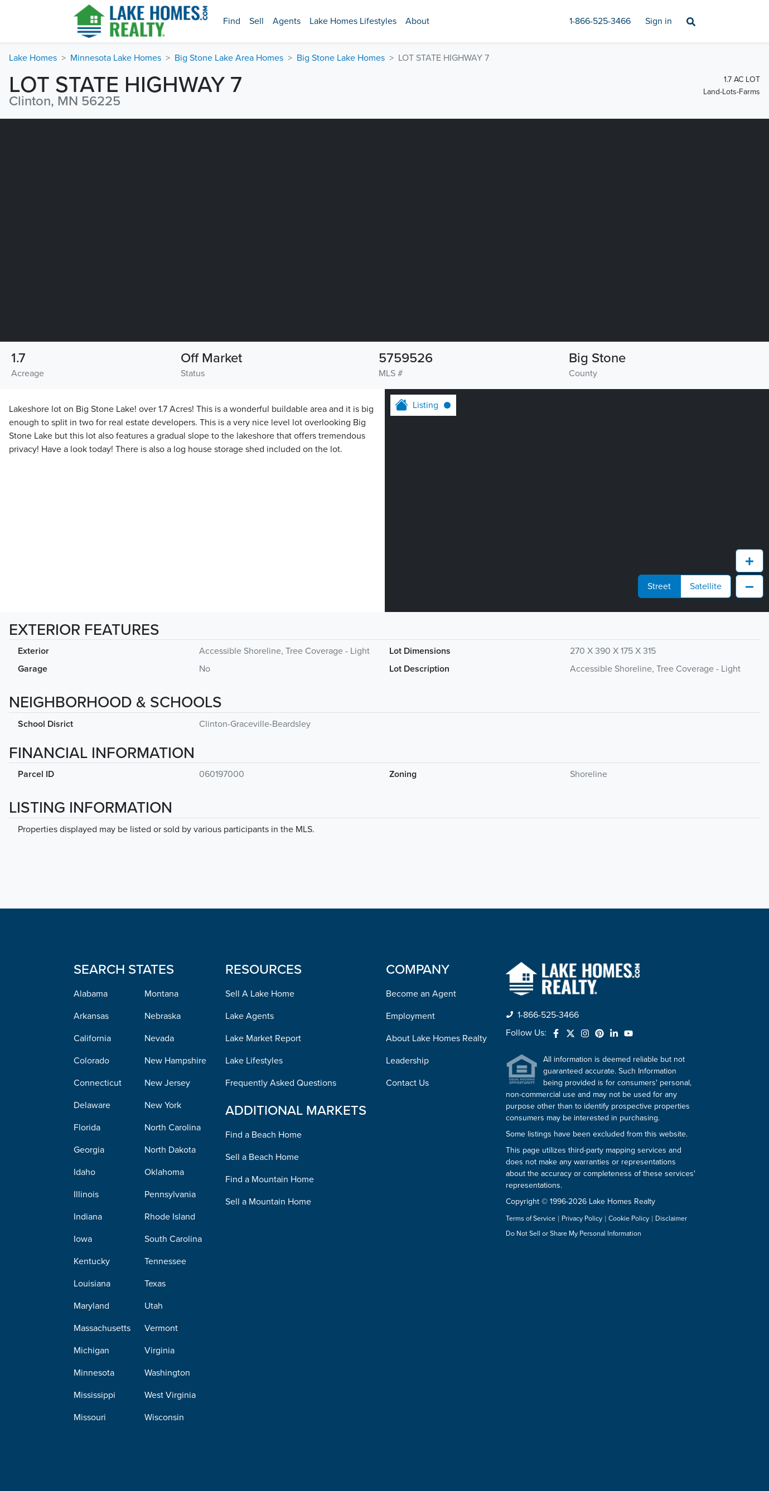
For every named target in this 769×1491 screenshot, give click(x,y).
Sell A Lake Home (259, 993)
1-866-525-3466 (600, 21)
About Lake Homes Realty (436, 1038)
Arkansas (91, 1016)
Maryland (91, 1306)
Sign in (658, 21)
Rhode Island (169, 1216)
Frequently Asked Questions (280, 1083)
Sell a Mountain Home (268, 1201)
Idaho (84, 1172)
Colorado (91, 1060)
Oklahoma (164, 1172)
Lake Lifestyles (254, 1060)
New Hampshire (175, 1060)
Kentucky (92, 1261)
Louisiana (92, 1283)
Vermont (161, 1328)
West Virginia (170, 1395)
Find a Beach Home (263, 1134)
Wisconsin (164, 1417)
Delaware (92, 1105)
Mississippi (94, 1395)
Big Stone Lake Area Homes (229, 58)
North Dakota (170, 1149)
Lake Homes (33, 58)
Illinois (86, 1194)
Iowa (83, 1239)
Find (231, 21)
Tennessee (165, 1261)
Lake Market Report (263, 1038)
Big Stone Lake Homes (341, 58)
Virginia (159, 1350)
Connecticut (98, 1083)
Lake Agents (249, 1016)
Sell (256, 21)
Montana (161, 993)
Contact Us (407, 1083)
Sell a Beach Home (262, 1157)
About (417, 21)
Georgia (89, 1149)
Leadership (407, 1060)
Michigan (91, 1350)
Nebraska (162, 1016)
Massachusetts (102, 1328)
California (92, 1038)
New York (162, 1105)
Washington (167, 1372)
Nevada (159, 1038)
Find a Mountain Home (269, 1179)
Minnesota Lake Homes (115, 58)
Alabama (91, 993)
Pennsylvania (170, 1194)
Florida (87, 1127)
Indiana (88, 1216)
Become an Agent (421, 993)
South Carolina (173, 1239)
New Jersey (167, 1083)
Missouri (90, 1417)
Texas (155, 1283)
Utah (153, 1306)
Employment (410, 1016)
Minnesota (94, 1372)
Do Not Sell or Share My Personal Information (573, 1234)
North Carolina (172, 1127)
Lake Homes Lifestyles (352, 21)
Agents (287, 21)
